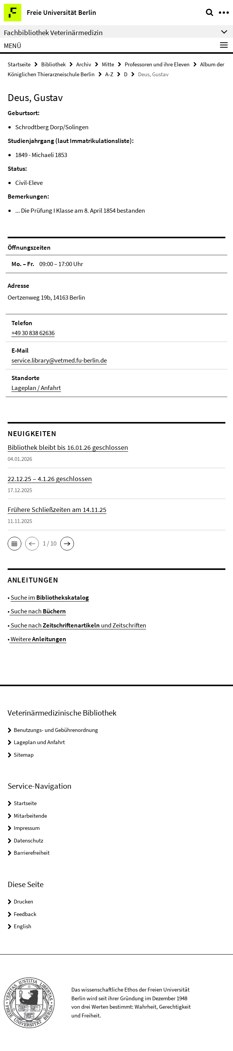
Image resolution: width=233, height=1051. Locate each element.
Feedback (25, 914)
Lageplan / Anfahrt (36, 387)
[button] (14, 543)
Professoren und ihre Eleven (157, 64)
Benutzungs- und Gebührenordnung (56, 729)
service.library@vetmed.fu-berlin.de (59, 360)
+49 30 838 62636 (33, 333)
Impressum (27, 827)
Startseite (19, 64)
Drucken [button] (23, 901)
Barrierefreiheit (32, 852)
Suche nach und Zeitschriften (78, 625)
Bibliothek (53, 64)
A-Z (109, 74)
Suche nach (38, 611)
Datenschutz (28, 840)
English (22, 926)
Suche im (50, 597)
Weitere (38, 639)
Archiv (83, 64)
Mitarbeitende (30, 815)
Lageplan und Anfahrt (39, 742)
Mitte (108, 64)
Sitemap (24, 754)
